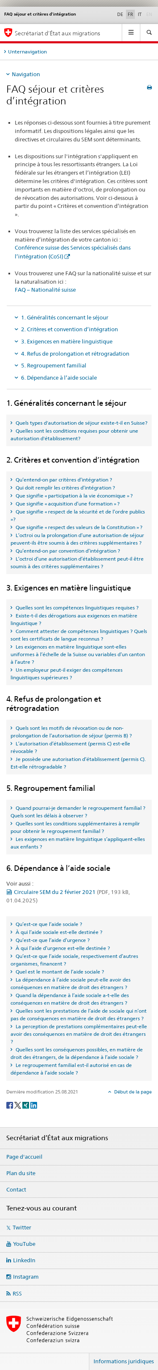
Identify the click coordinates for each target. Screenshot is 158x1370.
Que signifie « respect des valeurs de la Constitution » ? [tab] (78, 527)
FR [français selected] (130, 14)
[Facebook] (10, 1104)
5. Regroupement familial (53, 365)
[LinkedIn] (33, 1104)
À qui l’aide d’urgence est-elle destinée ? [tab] (62, 948)
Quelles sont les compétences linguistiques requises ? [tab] (76, 607)
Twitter (22, 1227)
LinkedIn (24, 1260)
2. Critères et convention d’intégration (69, 329)
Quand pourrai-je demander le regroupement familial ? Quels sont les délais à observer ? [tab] (78, 812)
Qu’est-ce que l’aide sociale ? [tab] (48, 924)
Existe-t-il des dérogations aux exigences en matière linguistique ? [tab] (74, 619)
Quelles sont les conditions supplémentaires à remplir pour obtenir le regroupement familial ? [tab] (75, 827)
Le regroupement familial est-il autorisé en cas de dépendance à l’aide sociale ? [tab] (71, 1069)
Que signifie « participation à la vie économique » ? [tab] (73, 495)
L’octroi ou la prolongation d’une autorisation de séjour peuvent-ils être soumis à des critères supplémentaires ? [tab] (77, 539)
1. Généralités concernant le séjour (64, 317)
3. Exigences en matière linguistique (66, 341)
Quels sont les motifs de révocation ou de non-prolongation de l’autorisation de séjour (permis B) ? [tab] (71, 732)
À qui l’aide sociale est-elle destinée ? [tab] (58, 932)
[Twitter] (18, 1104)
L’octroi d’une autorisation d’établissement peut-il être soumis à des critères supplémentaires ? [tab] (77, 562)
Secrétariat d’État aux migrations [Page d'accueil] (57, 33)
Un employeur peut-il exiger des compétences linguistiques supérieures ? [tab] (67, 674)
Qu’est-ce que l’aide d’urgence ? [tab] (52, 940)
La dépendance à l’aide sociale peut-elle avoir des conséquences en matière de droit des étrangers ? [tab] (71, 983)
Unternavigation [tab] (27, 51)
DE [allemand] (120, 14)
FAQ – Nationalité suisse (45, 289)
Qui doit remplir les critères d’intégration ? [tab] (64, 487)
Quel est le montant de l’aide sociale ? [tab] (59, 971)
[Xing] (26, 1104)
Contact (16, 1189)
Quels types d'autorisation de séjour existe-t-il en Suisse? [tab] (80, 423)
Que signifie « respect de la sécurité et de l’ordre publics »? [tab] (78, 515)
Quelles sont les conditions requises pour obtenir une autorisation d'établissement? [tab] (74, 435)
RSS (17, 1293)
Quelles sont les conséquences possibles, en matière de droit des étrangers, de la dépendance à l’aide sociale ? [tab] (77, 1053)
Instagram (26, 1276)
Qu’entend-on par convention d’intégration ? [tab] (67, 551)
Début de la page (132, 1092)
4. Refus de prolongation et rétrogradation (75, 353)
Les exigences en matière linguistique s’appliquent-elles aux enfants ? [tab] (78, 843)
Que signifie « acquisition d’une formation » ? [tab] (67, 503)
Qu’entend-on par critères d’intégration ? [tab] (63, 479)
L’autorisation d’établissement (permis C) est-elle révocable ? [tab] (70, 747)
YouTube (24, 1243)
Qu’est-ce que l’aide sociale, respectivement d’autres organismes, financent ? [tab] (74, 960)
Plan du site (20, 1173)
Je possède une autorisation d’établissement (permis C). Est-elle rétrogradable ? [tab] (78, 763)
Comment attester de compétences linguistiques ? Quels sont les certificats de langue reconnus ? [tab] (79, 635)
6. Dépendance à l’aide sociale (59, 377)
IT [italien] (140, 14)
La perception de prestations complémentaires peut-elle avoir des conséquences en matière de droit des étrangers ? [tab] (79, 1034)
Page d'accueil (24, 1156)
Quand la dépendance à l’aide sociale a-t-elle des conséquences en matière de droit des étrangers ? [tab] (70, 999)
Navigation (26, 74)
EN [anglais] (150, 14)
